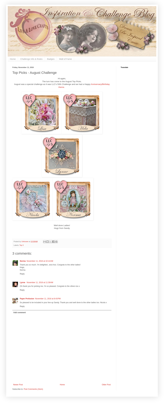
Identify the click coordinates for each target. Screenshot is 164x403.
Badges (50, 59)
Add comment (19, 312)
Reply (22, 274)
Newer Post (18, 385)
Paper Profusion (27, 299)
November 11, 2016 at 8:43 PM (48, 299)
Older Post (106, 385)
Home (13, 59)
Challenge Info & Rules (31, 59)
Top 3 (21, 245)
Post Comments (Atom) (33, 389)
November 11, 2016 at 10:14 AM (40, 261)
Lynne (23, 282)
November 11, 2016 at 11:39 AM (40, 282)
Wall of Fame (65, 59)
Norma (23, 261)
